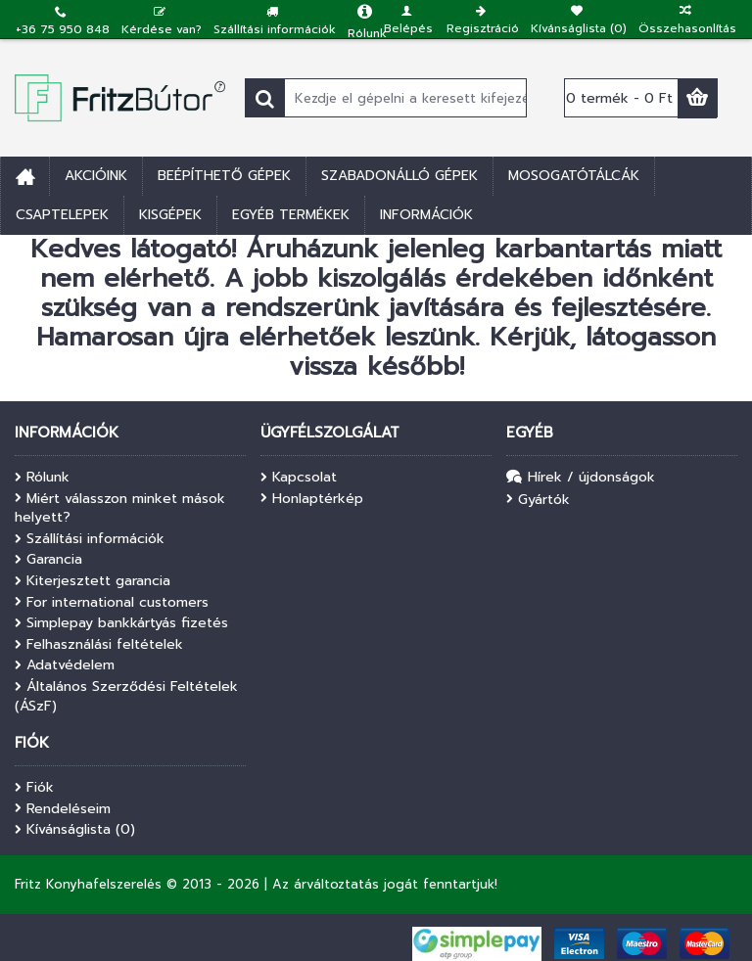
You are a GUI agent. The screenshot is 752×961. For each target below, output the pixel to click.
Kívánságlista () (75, 830)
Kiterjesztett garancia (92, 581)
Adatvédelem (65, 665)
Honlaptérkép (311, 499)
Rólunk (42, 477)
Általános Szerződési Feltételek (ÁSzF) (126, 696)
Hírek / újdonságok (580, 478)
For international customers (112, 603)
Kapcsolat (298, 477)
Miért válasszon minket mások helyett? (120, 508)
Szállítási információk (89, 539)
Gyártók (538, 500)
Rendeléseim (63, 809)
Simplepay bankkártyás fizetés (121, 623)
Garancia (48, 560)
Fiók (34, 788)
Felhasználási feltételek (99, 645)
